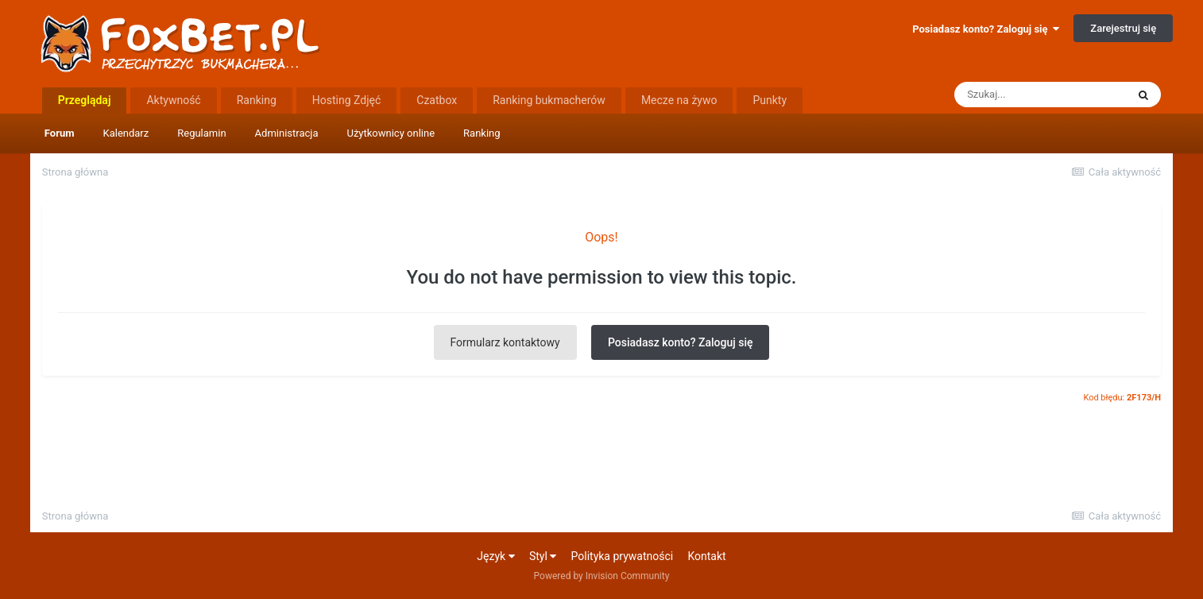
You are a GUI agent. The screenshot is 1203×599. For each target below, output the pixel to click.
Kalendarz (126, 133)
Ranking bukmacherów (549, 100)
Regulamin (201, 133)
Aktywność (173, 100)
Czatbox (436, 100)
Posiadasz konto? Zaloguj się (985, 29)
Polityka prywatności (622, 556)
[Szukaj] (1040, 94)
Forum (59, 133)
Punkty (769, 100)
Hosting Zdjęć (346, 100)
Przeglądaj (84, 100)
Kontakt (706, 556)
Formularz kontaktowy (505, 342)
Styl (542, 556)
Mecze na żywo (679, 100)
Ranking (482, 133)
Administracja (287, 133)
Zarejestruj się (1123, 28)
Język (495, 556)
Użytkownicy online (390, 133)
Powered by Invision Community (602, 576)
